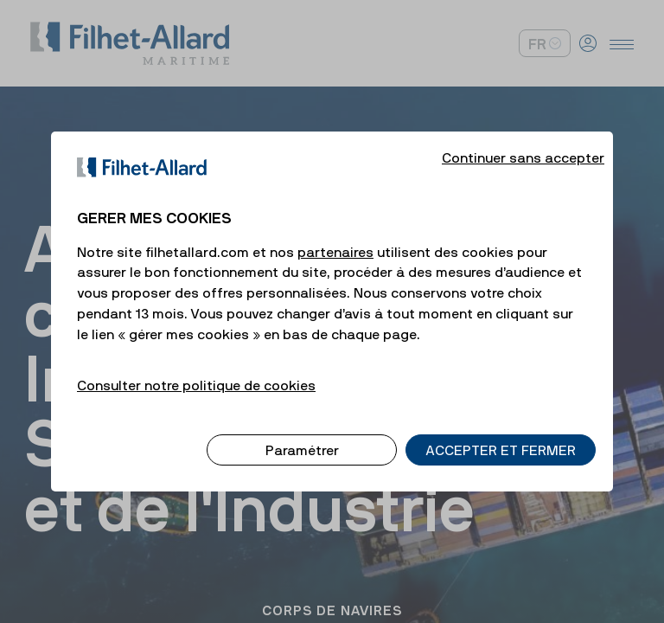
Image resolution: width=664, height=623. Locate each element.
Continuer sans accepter (523, 140)
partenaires (335, 234)
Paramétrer (302, 432)
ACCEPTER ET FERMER (500, 432)
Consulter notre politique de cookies (196, 368)
